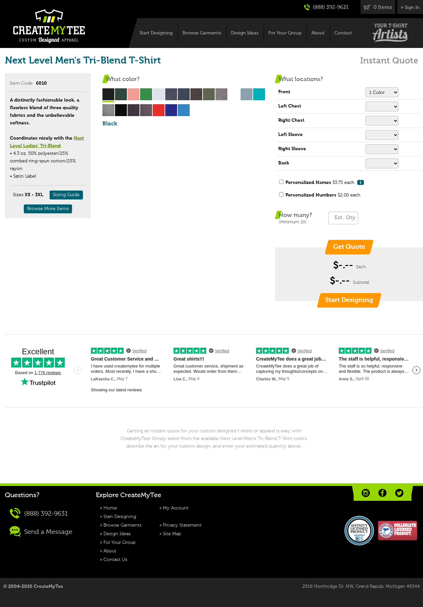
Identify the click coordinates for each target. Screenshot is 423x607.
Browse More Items (48, 208)
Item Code (21, 83)
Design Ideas (244, 33)
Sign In (412, 7)
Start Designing (156, 33)
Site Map (172, 534)
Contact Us (115, 559)
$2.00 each (323, 195)
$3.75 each (325, 182)
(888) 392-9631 (326, 7)
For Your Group (284, 33)
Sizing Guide (66, 195)
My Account (176, 508)
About (318, 33)
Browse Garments (201, 33)
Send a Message (41, 531)
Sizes (18, 195)
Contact (343, 33)
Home (110, 508)
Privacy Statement (182, 525)
